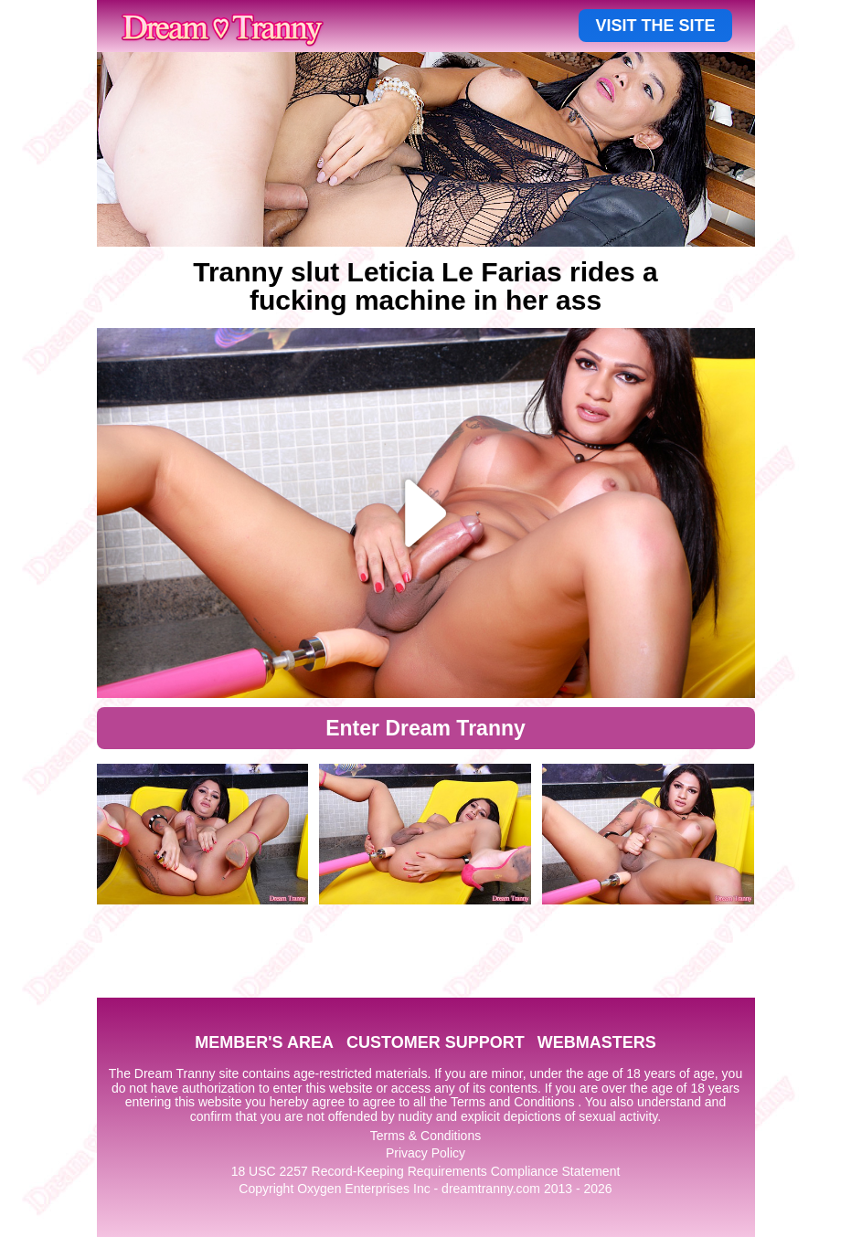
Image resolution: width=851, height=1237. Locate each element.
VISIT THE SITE (655, 25)
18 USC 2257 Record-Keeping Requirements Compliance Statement (426, 1171)
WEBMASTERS (596, 1042)
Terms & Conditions (425, 1135)
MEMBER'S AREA (264, 1042)
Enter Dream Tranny (425, 728)
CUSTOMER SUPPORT (435, 1042)
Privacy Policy (425, 1153)
